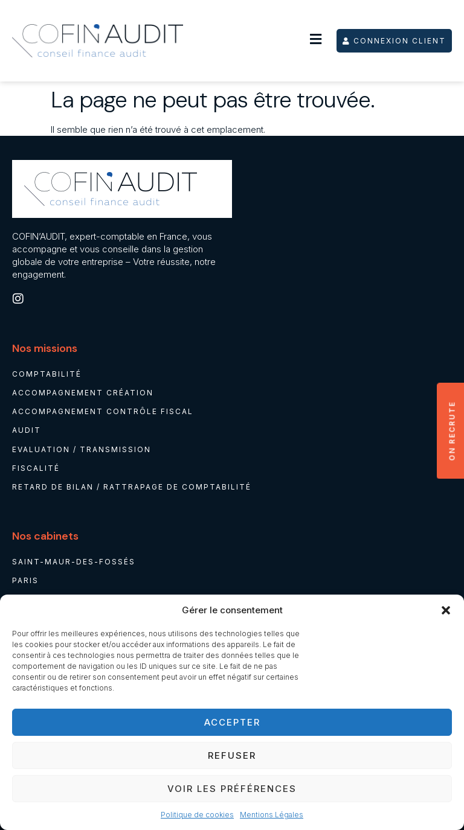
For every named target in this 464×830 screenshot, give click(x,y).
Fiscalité (36, 468)
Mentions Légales (271, 814)
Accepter (232, 722)
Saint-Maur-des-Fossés (73, 562)
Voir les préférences (232, 788)
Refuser (232, 755)
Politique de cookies (197, 814)
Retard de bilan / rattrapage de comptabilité (131, 486)
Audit (26, 430)
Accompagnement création (82, 392)
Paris (25, 581)
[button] (446, 610)
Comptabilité (47, 373)
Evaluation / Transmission (81, 449)
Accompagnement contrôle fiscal (102, 411)
